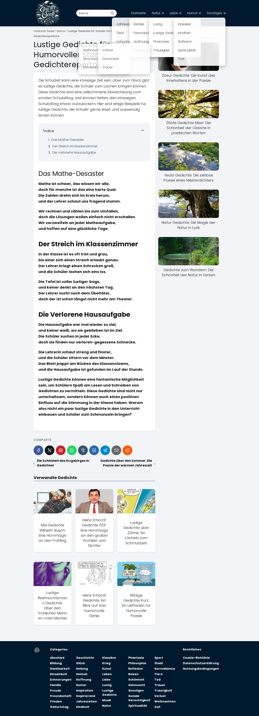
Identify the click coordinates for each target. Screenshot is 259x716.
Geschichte (85, 658)
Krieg (106, 663)
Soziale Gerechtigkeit (139, 698)
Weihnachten (165, 701)
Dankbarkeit (60, 669)
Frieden (56, 701)
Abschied (57, 658)
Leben (107, 674)
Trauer (159, 685)
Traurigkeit (163, 690)
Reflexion (135, 669)
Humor (192, 13)
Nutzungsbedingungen (201, 669)
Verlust (160, 696)
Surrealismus (164, 669)
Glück (80, 663)
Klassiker (109, 658)
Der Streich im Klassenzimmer (75, 146)
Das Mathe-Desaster (67, 139)
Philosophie (137, 663)
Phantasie (136, 658)
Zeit (157, 707)
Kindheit (82, 707)
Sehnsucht (136, 685)
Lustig (106, 685)
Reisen (133, 674)
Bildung (56, 663)
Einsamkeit (58, 674)
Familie (55, 685)
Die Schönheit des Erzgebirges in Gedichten (63, 463)
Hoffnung (83, 680)
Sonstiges (214, 13)
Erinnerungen (60, 680)
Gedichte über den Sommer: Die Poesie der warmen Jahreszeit (126, 463)
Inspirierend (85, 696)
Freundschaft (60, 696)
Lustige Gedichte (109, 692)
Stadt (158, 663)
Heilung (82, 669)
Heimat (81, 674)
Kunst (106, 669)
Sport (158, 658)
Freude (55, 690)
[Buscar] (112, 13)
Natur (156, 13)
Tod (157, 680)
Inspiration (84, 690)
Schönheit (136, 680)
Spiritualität (137, 706)
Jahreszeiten (86, 701)
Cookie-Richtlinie (196, 658)
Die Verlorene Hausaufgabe (74, 152)
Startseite (138, 13)
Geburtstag (59, 707)
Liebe (174, 13)
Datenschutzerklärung (201, 663)
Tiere (158, 674)
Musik (106, 700)
